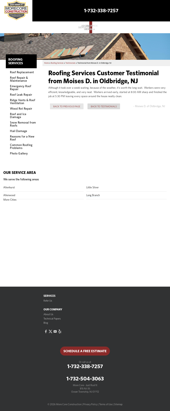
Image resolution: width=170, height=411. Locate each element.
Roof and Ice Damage (18, 115)
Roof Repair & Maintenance (19, 79)
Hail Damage (18, 131)
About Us (48, 314)
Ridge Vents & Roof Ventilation (22, 101)
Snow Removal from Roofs (23, 124)
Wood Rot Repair (21, 108)
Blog (45, 322)
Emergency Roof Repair (20, 87)
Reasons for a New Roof (22, 138)
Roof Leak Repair (21, 94)
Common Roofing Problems (21, 146)
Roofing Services (15, 61)
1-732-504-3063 (85, 378)
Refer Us (47, 300)
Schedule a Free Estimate (85, 351)
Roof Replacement (22, 72)
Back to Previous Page (66, 106)
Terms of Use (105, 404)
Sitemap (118, 404)
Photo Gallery (19, 153)
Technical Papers (52, 318)
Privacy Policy (90, 404)
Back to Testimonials (104, 106)
